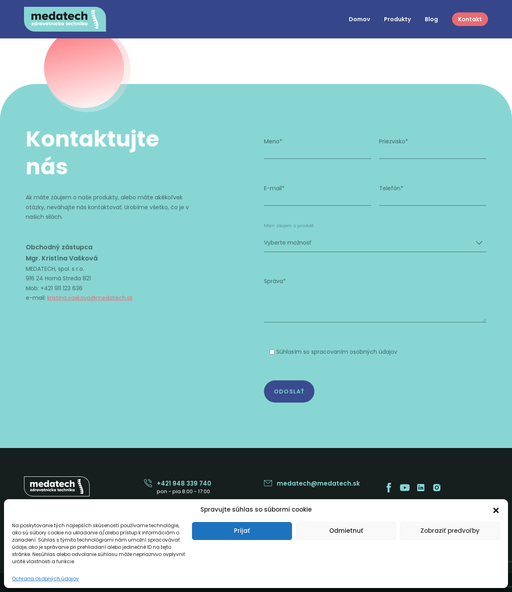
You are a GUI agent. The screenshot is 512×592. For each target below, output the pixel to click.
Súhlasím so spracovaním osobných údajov (335, 350)
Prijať (242, 530)
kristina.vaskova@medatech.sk (93, 297)
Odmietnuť (346, 530)
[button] (496, 510)
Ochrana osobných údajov (45, 578)
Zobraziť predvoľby (450, 530)
